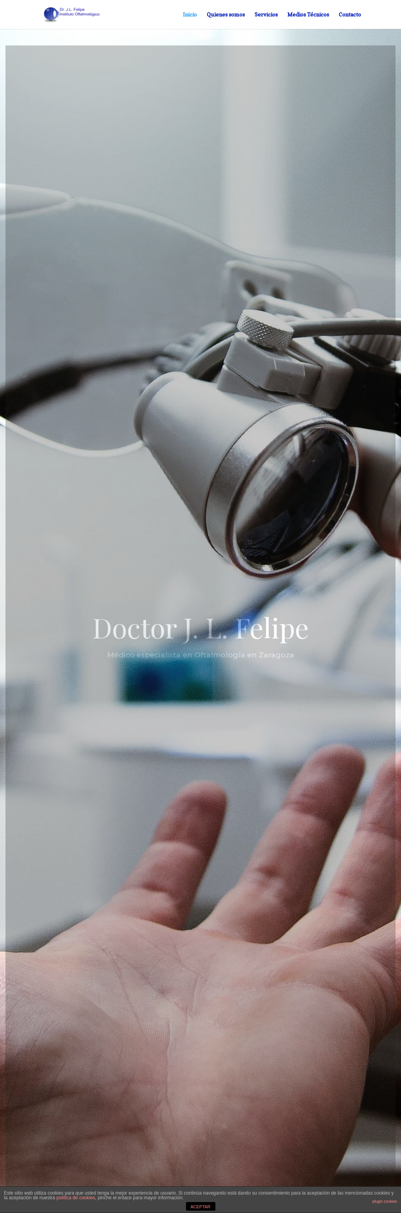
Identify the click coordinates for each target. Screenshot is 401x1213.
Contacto (350, 15)
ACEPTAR (200, 1206)
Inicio (190, 15)
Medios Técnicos (308, 15)
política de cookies (75, 1197)
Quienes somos (226, 15)
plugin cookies (384, 1201)
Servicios (266, 15)
